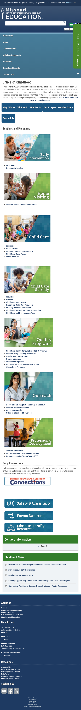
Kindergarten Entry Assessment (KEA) (22, 364)
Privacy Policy (32, 698)
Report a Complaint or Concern (19, 251)
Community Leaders (14, 168)
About (42, 42)
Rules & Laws (12, 249)
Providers (10, 297)
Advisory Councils (14, 410)
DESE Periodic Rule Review (32, 706)
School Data (42, 74)
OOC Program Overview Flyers (58, 107)
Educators (42, 61)
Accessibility (6, 667)
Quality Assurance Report (17, 356)
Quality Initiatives (13, 359)
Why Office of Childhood (15, 107)
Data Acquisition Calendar (10, 672)
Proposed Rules (32, 704)
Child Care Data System (16, 302)
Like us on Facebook (10, 691)
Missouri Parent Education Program (21, 204)
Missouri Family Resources (17, 407)
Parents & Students (42, 68)
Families (9, 300)
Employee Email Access (10, 679)
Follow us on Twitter (16, 691)
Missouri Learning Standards (11, 676)
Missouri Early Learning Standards (21, 354)
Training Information (14, 451)
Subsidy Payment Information (18, 308)
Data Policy (32, 701)
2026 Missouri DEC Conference (21, 570)
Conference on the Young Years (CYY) (22, 456)
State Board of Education (10, 617)
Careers (4, 608)
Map (4, 633)
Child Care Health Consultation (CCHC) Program (26, 351)
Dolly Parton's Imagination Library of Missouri (25, 405)
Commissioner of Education (11, 610)
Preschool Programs (15, 362)
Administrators (42, 48)
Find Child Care (12, 257)
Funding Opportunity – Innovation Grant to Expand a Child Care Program (39, 581)
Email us (71, 25)
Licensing (10, 246)
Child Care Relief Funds (16, 254)
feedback (71, 3)
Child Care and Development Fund (20, 313)
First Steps (10, 165)
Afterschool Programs (15, 367)
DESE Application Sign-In (10, 669)
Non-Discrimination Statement (12, 615)
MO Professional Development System (22, 453)
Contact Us (8, 36)
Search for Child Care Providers (19, 305)
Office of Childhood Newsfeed (19, 413)
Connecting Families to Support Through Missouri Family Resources (37, 586)
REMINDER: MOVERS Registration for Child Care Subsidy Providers (37, 565)
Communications (7, 612)
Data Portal (5, 674)
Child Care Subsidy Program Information (23, 310)
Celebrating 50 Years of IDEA (20, 575)
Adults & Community (42, 55)
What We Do (35, 107)
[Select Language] (72, 29)
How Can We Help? (78, 45)
